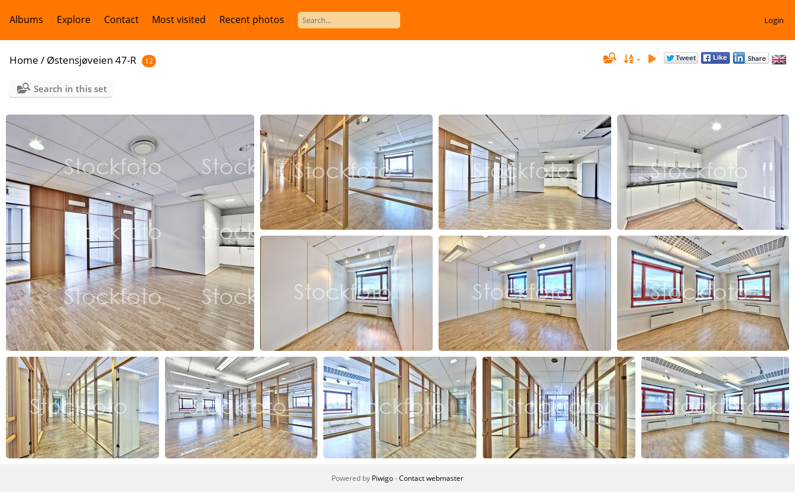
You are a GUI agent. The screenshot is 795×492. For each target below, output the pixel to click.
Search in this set (70, 89)
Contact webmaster (431, 478)
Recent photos (251, 19)
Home (23, 60)
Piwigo (382, 478)
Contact (121, 19)
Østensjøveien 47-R (92, 60)
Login (774, 20)
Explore (73, 19)
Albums (26, 19)
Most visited (179, 19)
